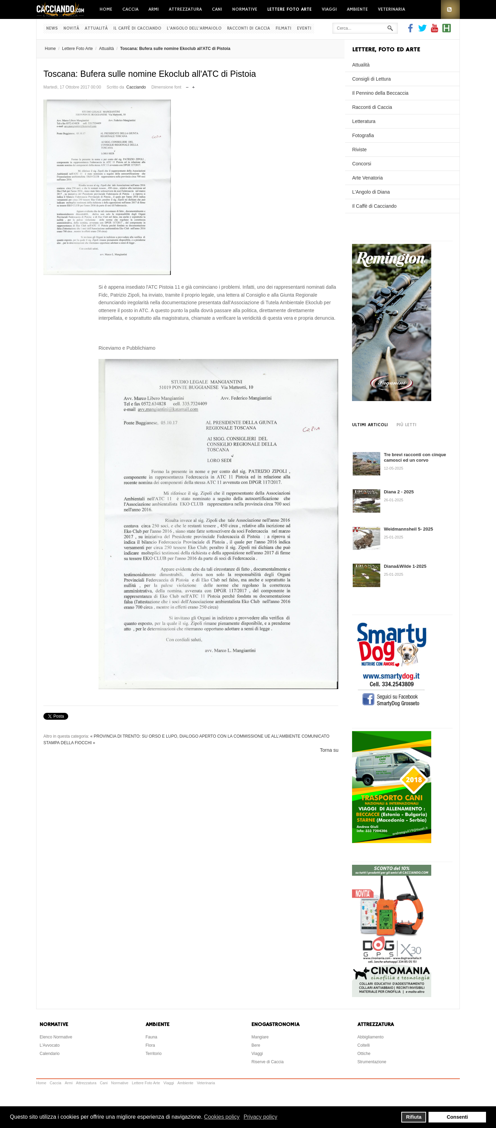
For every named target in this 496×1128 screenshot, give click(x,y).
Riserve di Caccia (267, 1061)
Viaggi (329, 9)
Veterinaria (391, 9)
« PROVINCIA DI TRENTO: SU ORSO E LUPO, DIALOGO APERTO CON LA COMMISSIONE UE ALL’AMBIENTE (195, 736)
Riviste (359, 149)
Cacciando (136, 87)
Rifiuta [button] (414, 1117)
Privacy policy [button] (260, 1117)
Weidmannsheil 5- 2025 (408, 529)
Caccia (130, 9)
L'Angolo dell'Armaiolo (194, 28)
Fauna (151, 1037)
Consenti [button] (457, 1117)
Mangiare (260, 1037)
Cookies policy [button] (221, 1117)
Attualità (96, 28)
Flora (150, 1045)
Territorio (154, 1053)
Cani (217, 9)
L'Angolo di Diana (371, 192)
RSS (450, 9)
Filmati (283, 28)
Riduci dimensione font (187, 85)
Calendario (50, 1053)
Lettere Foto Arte (289, 9)
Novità (71, 28)
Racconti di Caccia (248, 28)
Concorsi (361, 163)
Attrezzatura (185, 9)
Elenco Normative (56, 1037)
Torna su (329, 750)
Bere (255, 1045)
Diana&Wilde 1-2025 (405, 566)
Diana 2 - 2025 (399, 491)
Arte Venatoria (367, 178)
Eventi (304, 28)
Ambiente (357, 9)
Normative (244, 9)
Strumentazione (372, 1061)
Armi (153, 9)
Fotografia (363, 135)
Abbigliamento (371, 1037)
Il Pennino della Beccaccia (380, 93)
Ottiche (364, 1053)
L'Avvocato (50, 1045)
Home (106, 9)
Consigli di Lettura (371, 79)
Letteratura (363, 121)
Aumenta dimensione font (193, 85)
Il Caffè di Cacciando (137, 28)
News (52, 28)
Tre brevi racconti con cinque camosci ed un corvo (415, 457)
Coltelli (364, 1045)
